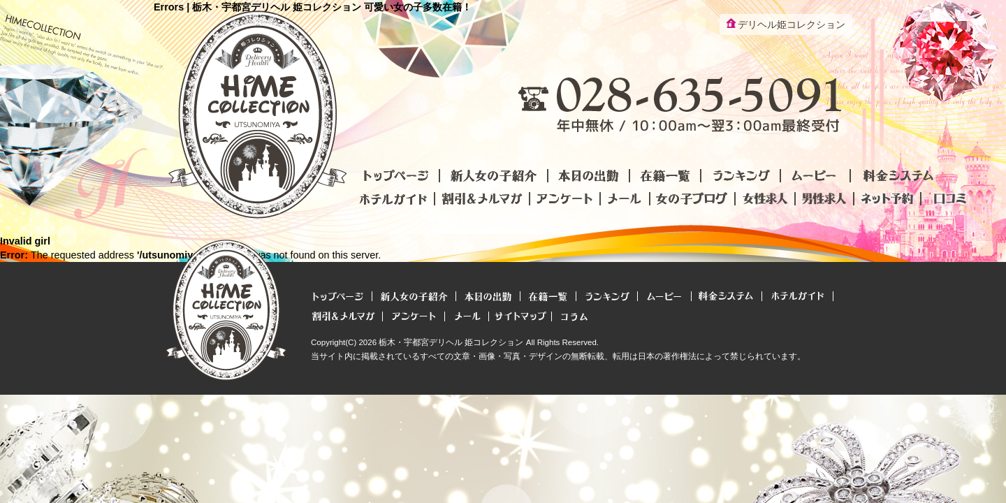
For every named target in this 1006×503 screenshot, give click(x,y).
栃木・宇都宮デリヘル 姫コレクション (451, 342)
